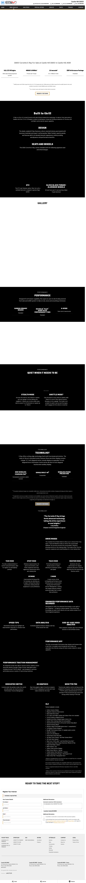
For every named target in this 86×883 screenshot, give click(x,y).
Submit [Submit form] (49, 826)
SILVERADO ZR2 (5, 843)
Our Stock (26, 7)
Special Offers (39, 7)
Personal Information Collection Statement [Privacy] (56, 821)
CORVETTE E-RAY (17, 842)
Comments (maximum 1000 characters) (62, 805)
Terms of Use (76, 842)
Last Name (22, 809)
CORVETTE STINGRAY (18, 840)
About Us (63, 842)
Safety (50, 848)
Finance (70, 7)
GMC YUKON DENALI (29, 840)
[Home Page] (8, 3)
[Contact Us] (41, 3)
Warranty (51, 850)
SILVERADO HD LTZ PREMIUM (6, 846)
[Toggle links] (6, 873)
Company (81, 7)
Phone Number (22, 821)
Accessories (52, 844)
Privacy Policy (75, 840)
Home (2, 7)
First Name (22, 803)
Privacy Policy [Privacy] (71, 821)
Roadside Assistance (53, 852)
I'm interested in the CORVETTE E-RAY (62, 806)
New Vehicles (14, 7)
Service (51, 7)
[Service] (43, 881)
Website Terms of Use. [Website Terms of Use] (59, 822)
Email (22, 815)
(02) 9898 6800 (8, 865)
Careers (62, 844)
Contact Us (63, 840)
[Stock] (14, 881)
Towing (50, 846)
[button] (42, 33)
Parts (61, 7)
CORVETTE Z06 (16, 844)
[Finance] (71, 881)
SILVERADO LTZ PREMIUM (5, 840)
